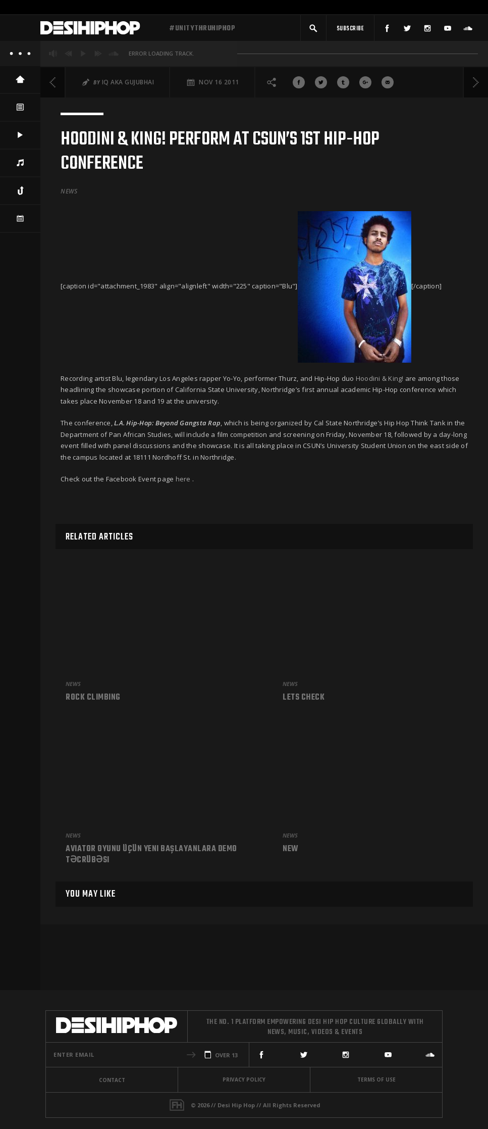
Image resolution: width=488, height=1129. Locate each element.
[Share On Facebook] (299, 84)
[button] (313, 29)
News (69, 193)
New (291, 849)
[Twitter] (407, 29)
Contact (112, 1080)
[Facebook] (387, 29)
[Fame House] (177, 1105)
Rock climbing (93, 698)
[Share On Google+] (365, 84)
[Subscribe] (350, 29)
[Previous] (53, 84)
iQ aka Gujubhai (128, 84)
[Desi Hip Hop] (100, 29)
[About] (20, 55)
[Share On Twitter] (321, 84)
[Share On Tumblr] (343, 84)
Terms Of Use (376, 1079)
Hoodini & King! (380, 380)
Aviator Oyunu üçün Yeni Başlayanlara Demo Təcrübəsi (151, 855)
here (183, 480)
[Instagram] (427, 29)
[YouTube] (448, 29)
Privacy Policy (244, 1079)
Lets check (303, 698)
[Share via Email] (388, 84)
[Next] (475, 84)
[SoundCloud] (468, 29)
